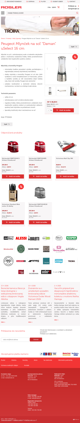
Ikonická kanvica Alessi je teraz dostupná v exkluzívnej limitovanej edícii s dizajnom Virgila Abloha (13, 293)
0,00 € (54, 7)
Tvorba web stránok (6, 420)
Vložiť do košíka (65, 110)
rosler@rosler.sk (9, 378)
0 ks (49, 7)
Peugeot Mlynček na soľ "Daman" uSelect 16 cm (35, 38)
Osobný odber (58, 1)
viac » (3, 322)
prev (47, 69)
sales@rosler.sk (36, 398)
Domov (3, 38)
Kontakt (72, 1)
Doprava (31, 1)
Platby (43, 1)
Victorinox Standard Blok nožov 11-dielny (11, 205)
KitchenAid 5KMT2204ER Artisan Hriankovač (37, 159)
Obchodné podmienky (14, 1)
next (76, 69)
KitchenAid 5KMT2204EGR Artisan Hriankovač (38, 205)
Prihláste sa (72, 6)
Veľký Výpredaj (16, 38)
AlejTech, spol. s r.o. (30, 420)
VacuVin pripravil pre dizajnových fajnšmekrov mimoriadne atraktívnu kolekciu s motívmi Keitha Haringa (66, 293)
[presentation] (17, 346)
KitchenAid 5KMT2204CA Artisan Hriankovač (10, 159)
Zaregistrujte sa (73, 8)
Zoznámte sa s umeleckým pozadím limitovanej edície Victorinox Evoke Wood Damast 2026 (39, 293)
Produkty (8, 38)
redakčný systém (18, 420)
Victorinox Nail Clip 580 (64, 158)
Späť (72, 46)
